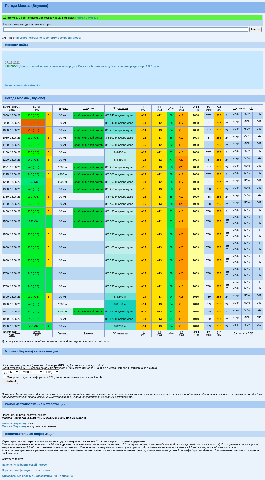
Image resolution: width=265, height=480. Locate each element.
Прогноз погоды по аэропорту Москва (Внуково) (48, 37)
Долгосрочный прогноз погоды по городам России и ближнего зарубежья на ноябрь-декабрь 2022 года (89, 66)
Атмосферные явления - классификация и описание (37, 475)
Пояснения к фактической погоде (24, 464)
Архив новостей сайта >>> (22, 85)
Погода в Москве (86, 17)
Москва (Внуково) (14, 423)
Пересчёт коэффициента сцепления (26, 470)
